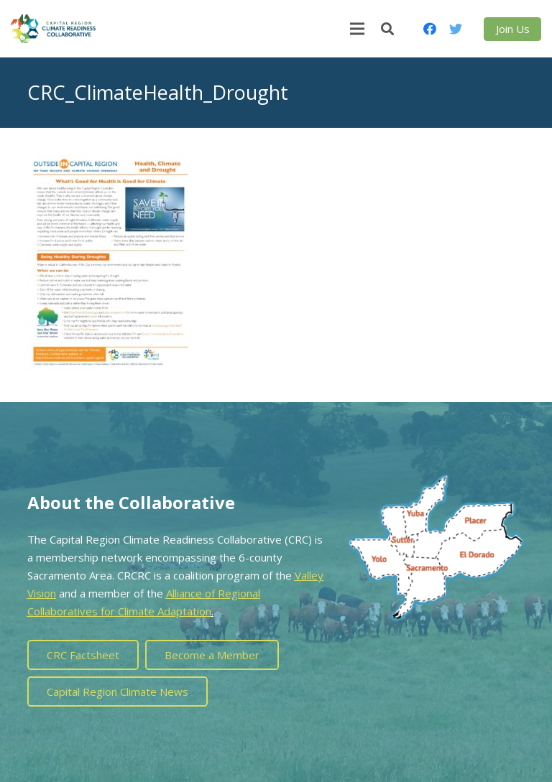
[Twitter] (456, 29)
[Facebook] (430, 29)
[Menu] (357, 29)
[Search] (387, 29)
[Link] (53, 28)
